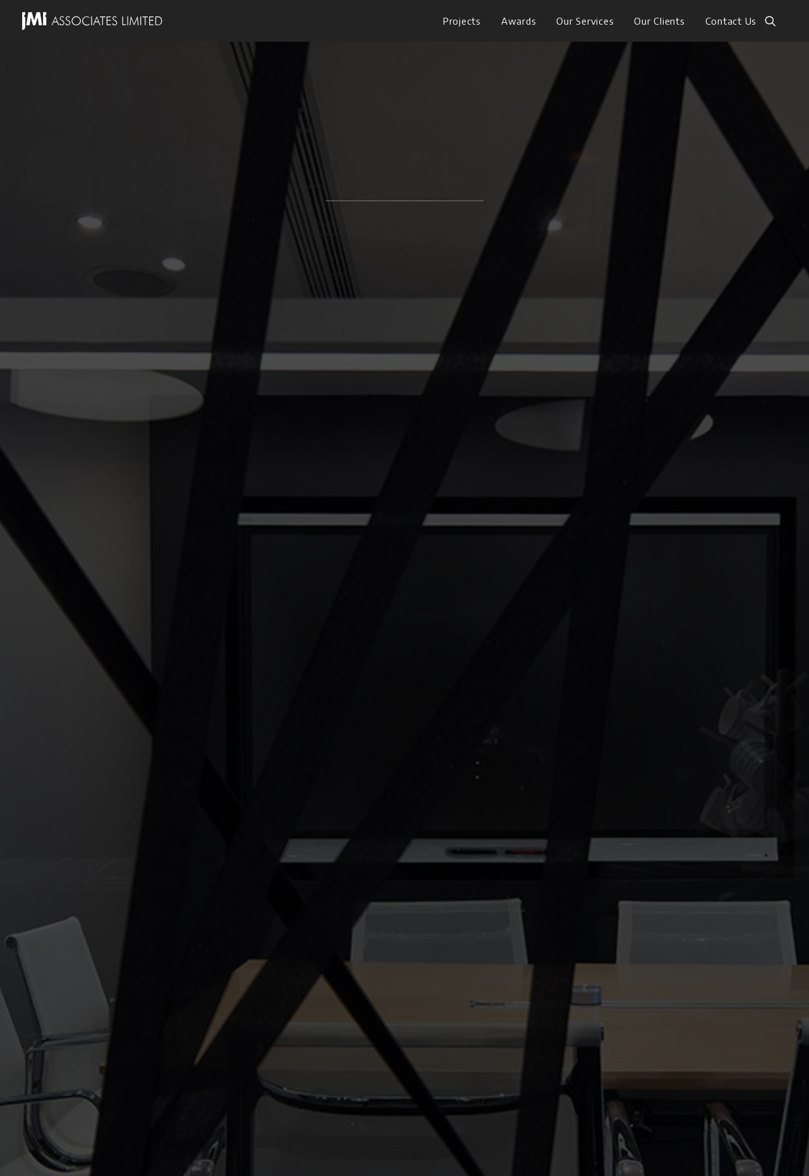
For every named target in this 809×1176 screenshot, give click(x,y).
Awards (519, 21)
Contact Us (731, 21)
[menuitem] (462, 21)
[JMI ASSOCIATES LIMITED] (92, 20)
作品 (100, 861)
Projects (462, 21)
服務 (100, 886)
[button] (776, 21)
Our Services (585, 21)
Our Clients (659, 21)
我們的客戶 (115, 937)
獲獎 (100, 912)
